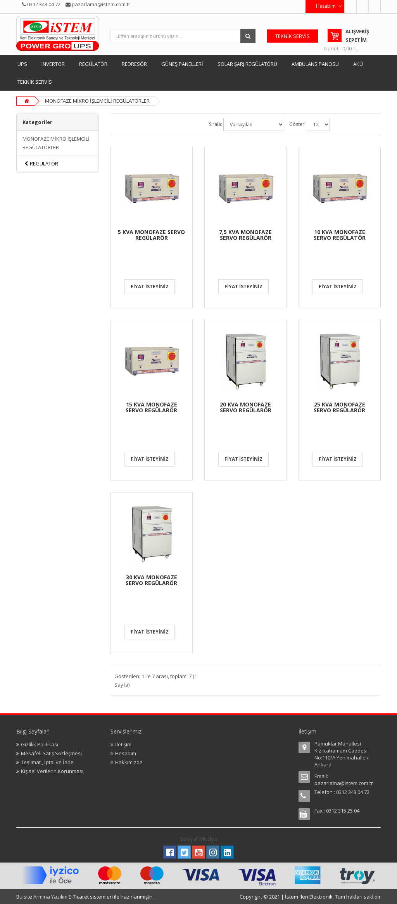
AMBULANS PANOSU (315, 63)
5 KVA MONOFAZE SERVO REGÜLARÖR (151, 234)
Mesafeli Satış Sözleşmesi (51, 753)
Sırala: (215, 124)
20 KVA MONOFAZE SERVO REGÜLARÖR (245, 407)
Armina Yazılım (51, 896)
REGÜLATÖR (93, 63)
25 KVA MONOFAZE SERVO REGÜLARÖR (339, 407)
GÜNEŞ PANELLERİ (182, 63)
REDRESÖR (134, 63)
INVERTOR (53, 63)
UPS (22, 63)
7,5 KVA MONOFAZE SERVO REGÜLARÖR (245, 234)
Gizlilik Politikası (39, 744)
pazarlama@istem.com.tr (343, 783)
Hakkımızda (129, 762)
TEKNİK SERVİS (34, 81)
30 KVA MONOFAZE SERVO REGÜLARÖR (151, 580)
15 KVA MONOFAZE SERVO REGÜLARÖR (151, 407)
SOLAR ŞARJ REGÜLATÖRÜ (247, 63)
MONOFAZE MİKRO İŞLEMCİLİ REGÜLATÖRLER (97, 100)
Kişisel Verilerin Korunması (52, 771)
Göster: (297, 124)
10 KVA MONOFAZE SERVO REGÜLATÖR (340, 234)
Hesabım (125, 753)
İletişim (123, 744)
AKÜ (358, 63)
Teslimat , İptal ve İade (47, 762)
